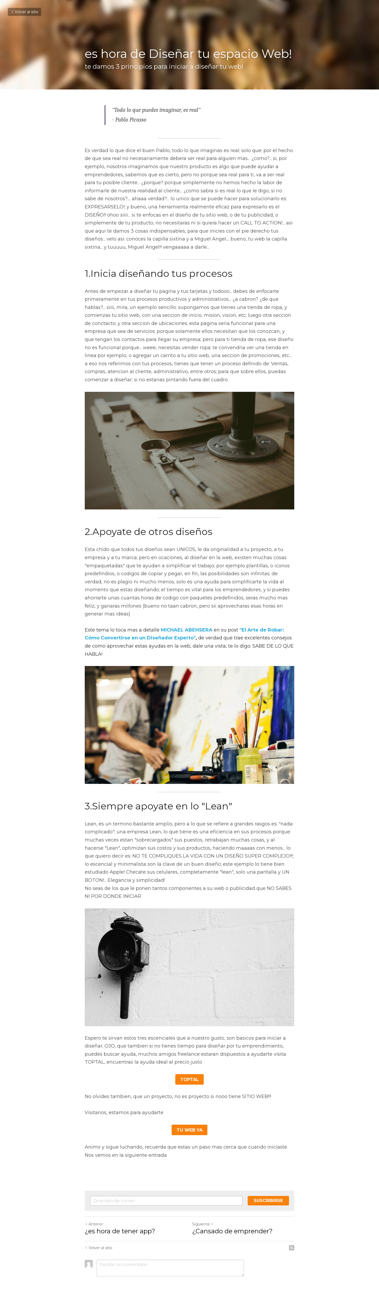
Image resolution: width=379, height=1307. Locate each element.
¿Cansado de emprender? (232, 1231)
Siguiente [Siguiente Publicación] (202, 1223)
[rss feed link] (291, 1247)
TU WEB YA (189, 1129)
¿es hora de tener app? (120, 1231)
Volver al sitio (24, 11)
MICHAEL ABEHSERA (186, 630)
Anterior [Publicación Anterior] (94, 1223)
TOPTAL (190, 1079)
